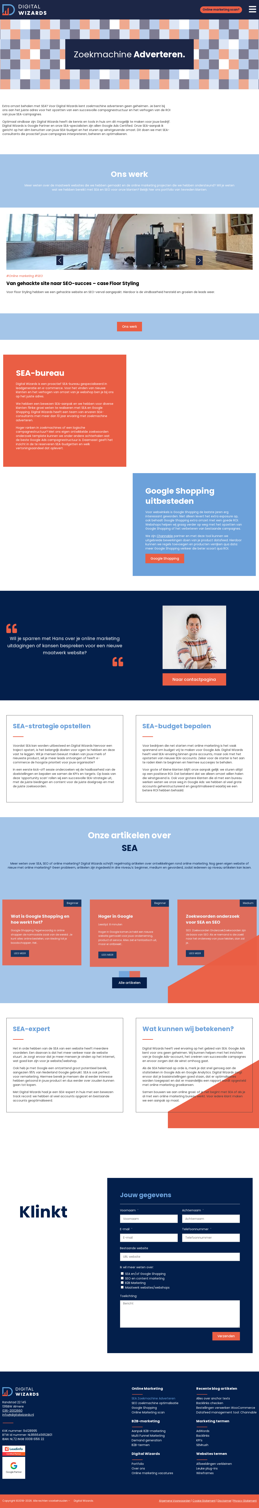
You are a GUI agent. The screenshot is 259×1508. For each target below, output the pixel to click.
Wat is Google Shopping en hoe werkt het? (40, 1006)
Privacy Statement (245, 1500)
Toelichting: (128, 1296)
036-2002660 (12, 1411)
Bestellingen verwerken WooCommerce (225, 1408)
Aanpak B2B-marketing (149, 1431)
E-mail (125, 1229)
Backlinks (202, 1436)
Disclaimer (224, 1500)
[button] (221, 9)
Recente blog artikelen (216, 1388)
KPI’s (199, 1440)
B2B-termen (141, 1445)
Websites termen (211, 1453)
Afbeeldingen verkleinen (214, 1464)
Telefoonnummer (195, 1229)
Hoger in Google (115, 1003)
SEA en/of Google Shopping (145, 1274)
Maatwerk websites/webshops (147, 1287)
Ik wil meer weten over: (137, 1267)
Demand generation (147, 1440)
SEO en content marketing (144, 1278)
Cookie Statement (204, 1500)
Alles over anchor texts (213, 1398)
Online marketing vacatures (152, 1473)
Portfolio (138, 1464)
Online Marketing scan (148, 1412)
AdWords (202, 1431)
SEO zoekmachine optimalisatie (155, 1403)
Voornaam (128, 1210)
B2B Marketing (135, 1283)
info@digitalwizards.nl (18, 1415)
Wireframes (205, 1473)
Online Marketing (147, 1388)
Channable (165, 536)
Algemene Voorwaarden (175, 1500)
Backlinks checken (209, 1403)
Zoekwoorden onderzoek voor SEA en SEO (213, 1006)
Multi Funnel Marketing (148, 1436)
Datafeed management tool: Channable (226, 1412)
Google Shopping (144, 1408)
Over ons (138, 1468)
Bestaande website (134, 1248)
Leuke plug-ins (207, 1468)
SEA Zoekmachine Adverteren (153, 1398)
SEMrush (202, 1445)
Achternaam (192, 1210)
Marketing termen (212, 1421)
